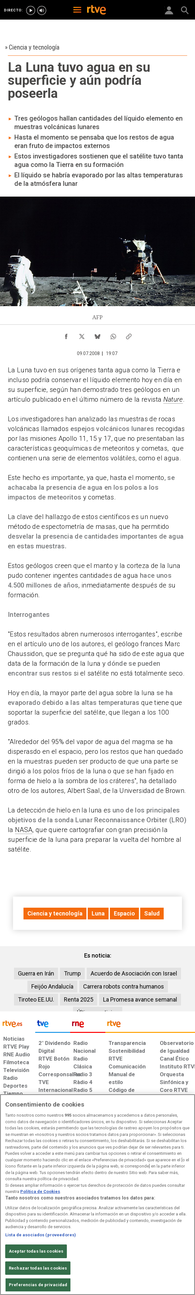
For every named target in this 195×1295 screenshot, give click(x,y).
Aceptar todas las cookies (36, 1251)
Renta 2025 (78, 999)
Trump (72, 973)
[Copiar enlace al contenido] (129, 335)
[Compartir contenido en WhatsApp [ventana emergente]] (113, 335)
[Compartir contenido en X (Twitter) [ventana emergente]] (82, 335)
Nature (173, 399)
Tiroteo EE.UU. (36, 999)
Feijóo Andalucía (52, 986)
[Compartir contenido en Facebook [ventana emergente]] (66, 335)
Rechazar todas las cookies (38, 1268)
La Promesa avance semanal (140, 999)
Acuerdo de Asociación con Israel (134, 973)
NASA (23, 830)
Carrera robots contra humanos (123, 986)
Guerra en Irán (36, 973)
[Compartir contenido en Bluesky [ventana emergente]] (97, 335)
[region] (97, 1194)
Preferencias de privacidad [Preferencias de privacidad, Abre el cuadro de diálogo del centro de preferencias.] (38, 1284)
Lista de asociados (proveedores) (40, 1234)
